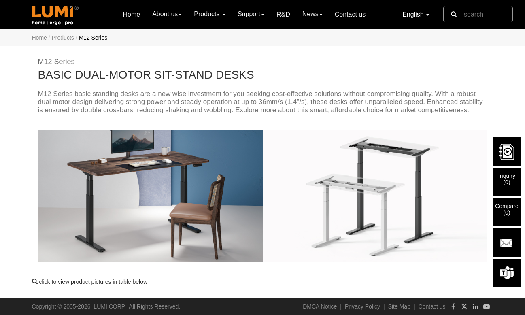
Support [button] (251, 14)
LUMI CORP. (110, 306)
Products (63, 37)
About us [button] (167, 14)
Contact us (350, 14)
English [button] (415, 14)
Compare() (507, 209)
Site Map (399, 306)
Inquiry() (506, 178)
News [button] (312, 14)
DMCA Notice (320, 306)
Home (131, 14)
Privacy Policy (362, 306)
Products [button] (209, 14)
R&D (283, 14)
